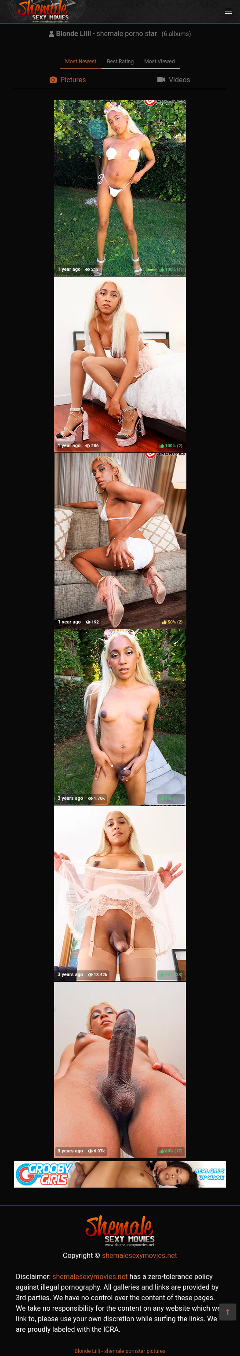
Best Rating (120, 61)
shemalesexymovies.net (139, 1255)
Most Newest (80, 61)
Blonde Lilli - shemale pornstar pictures (120, 1351)
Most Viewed (159, 61)
